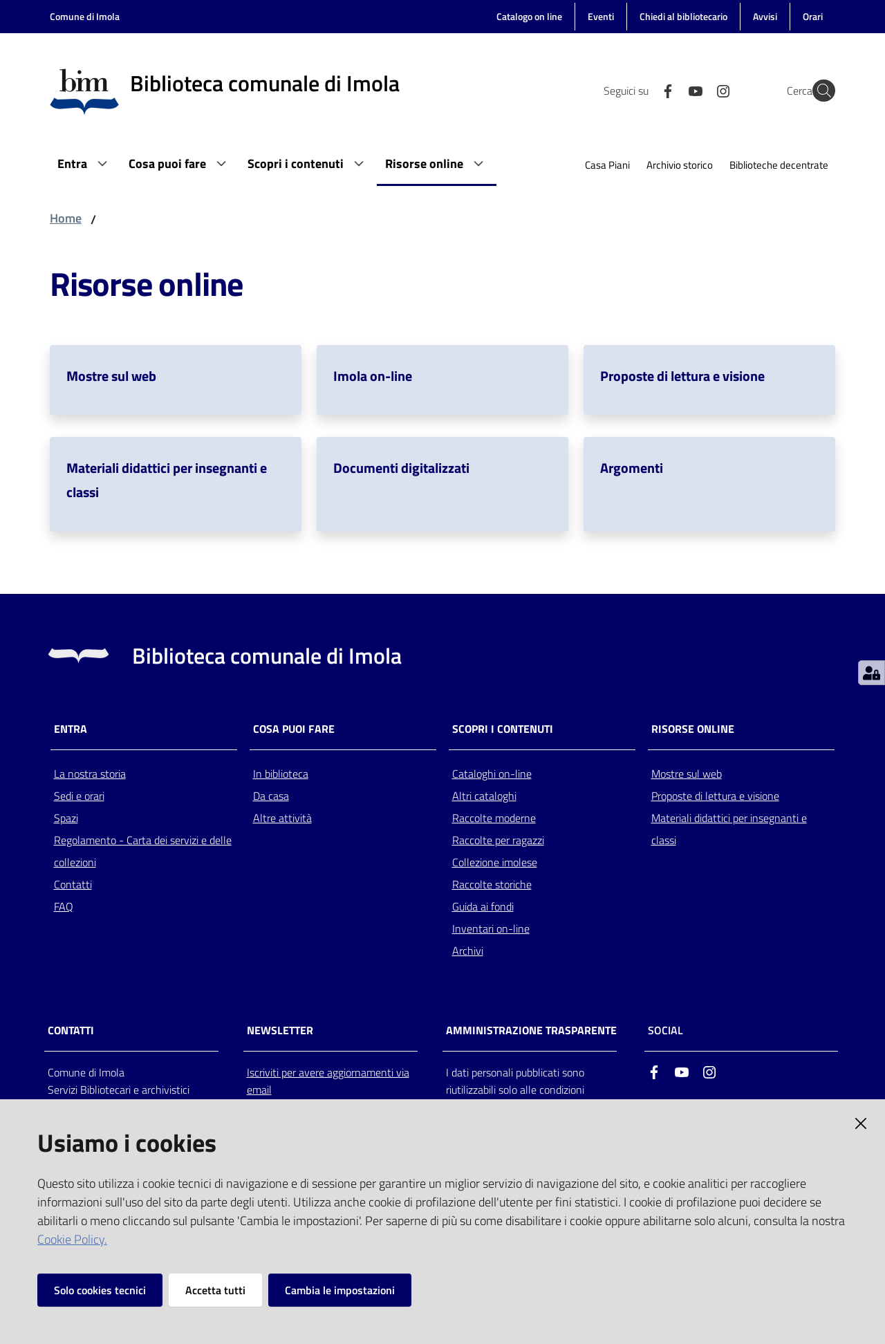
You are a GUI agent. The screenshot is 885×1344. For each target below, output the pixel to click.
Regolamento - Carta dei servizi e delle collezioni (143, 851)
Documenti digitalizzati (401, 467)
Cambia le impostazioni (340, 1290)
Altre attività (282, 818)
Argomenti (631, 467)
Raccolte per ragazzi (498, 840)
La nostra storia (90, 773)
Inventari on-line (491, 928)
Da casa (271, 795)
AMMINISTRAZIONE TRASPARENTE (531, 1030)
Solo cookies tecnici (100, 1290)
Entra (70, 729)
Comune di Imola (85, 16)
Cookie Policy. (72, 1239)
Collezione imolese (494, 862)
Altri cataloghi (484, 795)
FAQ (63, 906)
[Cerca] (818, 90)
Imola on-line (372, 375)
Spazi (66, 818)
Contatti (73, 884)
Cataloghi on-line (492, 773)
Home (66, 218)
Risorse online (692, 729)
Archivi (467, 950)
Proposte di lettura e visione (682, 375)
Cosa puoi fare (294, 729)
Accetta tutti (215, 1290)
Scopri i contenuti (502, 729)
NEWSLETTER (280, 1030)
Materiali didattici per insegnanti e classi (729, 829)
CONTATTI (71, 1030)
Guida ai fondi (483, 906)
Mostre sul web (111, 375)
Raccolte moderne (494, 818)
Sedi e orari (79, 795)
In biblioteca (280, 773)
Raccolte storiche (492, 884)
